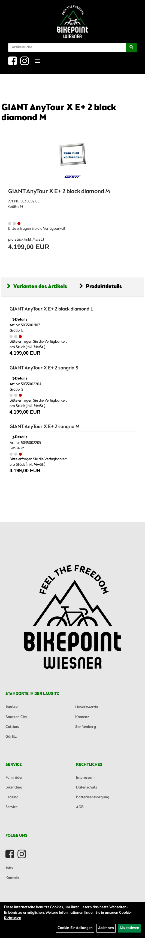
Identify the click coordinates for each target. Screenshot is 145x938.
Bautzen (12, 706)
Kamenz (82, 717)
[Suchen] (131, 47)
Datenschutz (86, 787)
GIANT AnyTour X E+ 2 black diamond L (51, 309)
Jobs (9, 868)
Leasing (12, 797)
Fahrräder (14, 777)
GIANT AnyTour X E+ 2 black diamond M (58, 112)
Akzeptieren (129, 928)
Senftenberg (85, 727)
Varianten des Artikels (37, 286)
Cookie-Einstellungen (75, 928)
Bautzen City (16, 717)
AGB (80, 807)
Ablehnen (106, 928)
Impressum (85, 777)
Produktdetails (100, 286)
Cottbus (12, 727)
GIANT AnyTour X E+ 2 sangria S (44, 368)
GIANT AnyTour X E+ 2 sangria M (45, 426)
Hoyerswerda (86, 707)
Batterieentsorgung (92, 797)
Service (11, 807)
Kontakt (12, 878)
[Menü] (37, 61)
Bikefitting (13, 787)
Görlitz (11, 736)
